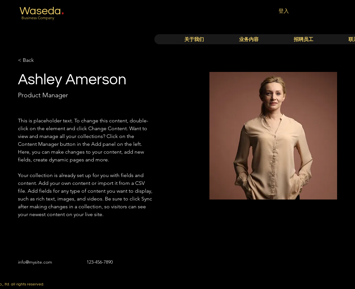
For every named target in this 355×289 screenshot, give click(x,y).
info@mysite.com (35, 262)
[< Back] (31, 60)
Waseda (40, 11)
